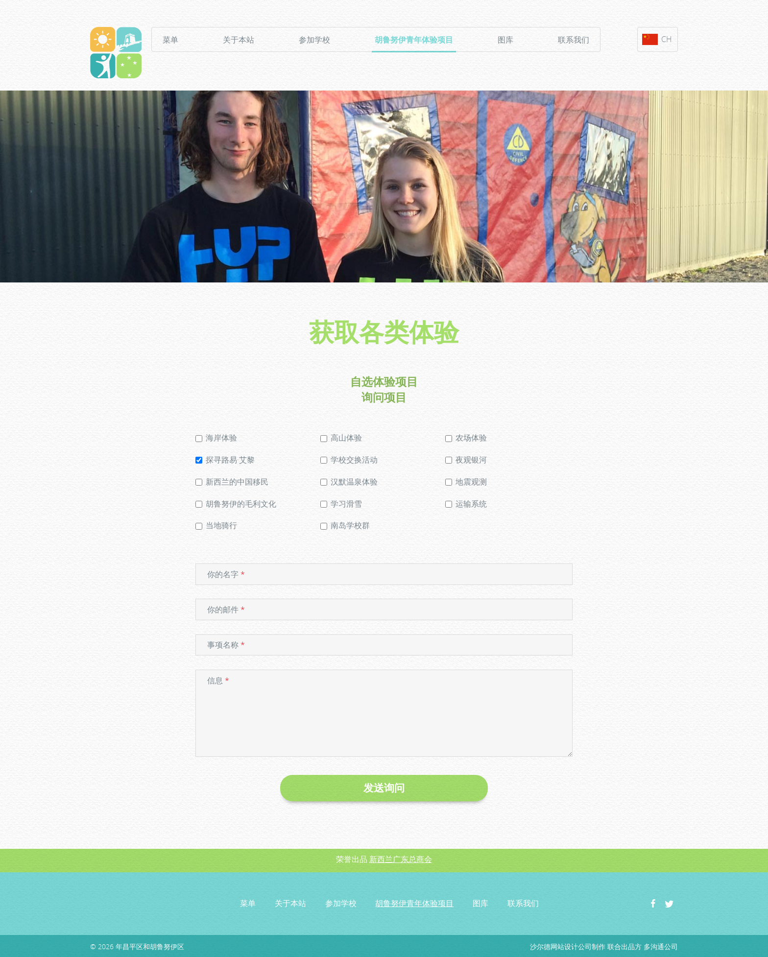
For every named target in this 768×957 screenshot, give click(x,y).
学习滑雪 (341, 503)
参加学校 (314, 39)
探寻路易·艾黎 (225, 459)
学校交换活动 (349, 459)
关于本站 (238, 39)
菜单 (170, 39)
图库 (505, 39)
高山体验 (341, 437)
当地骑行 (216, 525)
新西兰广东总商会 (400, 859)
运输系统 (466, 503)
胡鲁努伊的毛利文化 (235, 503)
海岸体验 (216, 437)
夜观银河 (466, 459)
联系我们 (573, 39)
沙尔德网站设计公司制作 (567, 946)
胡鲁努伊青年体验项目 (414, 41)
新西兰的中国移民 (231, 481)
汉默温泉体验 (349, 481)
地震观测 (466, 481)
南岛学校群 (345, 525)
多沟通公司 (661, 946)
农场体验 (466, 437)
